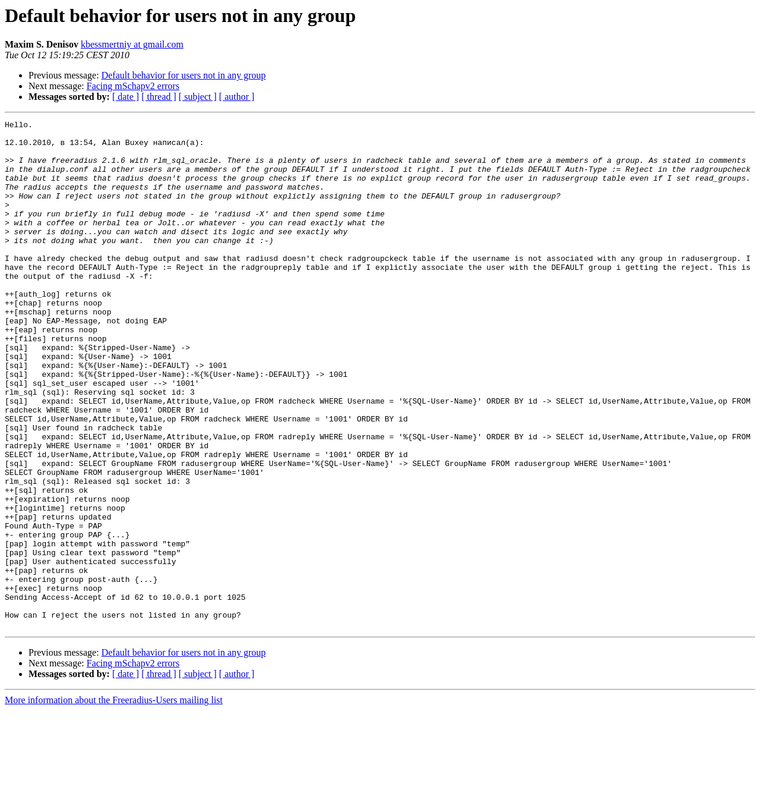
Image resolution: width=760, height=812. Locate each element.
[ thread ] (158, 97)
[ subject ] (198, 97)
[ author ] (237, 97)
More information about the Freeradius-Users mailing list (114, 802)
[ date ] (125, 97)
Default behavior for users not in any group (184, 75)
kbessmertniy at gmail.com (132, 44)
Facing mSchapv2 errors (133, 86)
